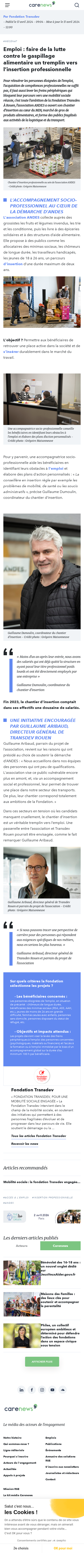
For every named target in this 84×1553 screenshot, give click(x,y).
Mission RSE (11, 1489)
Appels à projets (14, 1475)
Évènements (53, 1450)
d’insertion (13, 264)
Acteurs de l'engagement (19, 1462)
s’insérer (11, 352)
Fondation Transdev (24, 16)
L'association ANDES (21, 217)
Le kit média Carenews (18, 1495)
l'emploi (56, 468)
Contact (50, 1479)
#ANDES (8, 1203)
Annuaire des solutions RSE (60, 1458)
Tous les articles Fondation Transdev (38, 1136)
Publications (53, 1444)
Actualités (9, 1469)
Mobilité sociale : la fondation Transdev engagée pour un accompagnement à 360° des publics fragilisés (42, 1182)
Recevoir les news (24, 1144)
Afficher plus (42, 1361)
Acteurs (22, 1246)
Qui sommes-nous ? (16, 1444)
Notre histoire (12, 1437)
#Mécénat (10, 41)
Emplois (50, 1437)
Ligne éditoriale (13, 1450)
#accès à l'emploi (16, 1197)
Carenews (60, 1246)
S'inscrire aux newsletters (62, 1466)
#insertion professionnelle (52, 1197)
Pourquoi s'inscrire (15, 1456)
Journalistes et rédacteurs (62, 1473)
